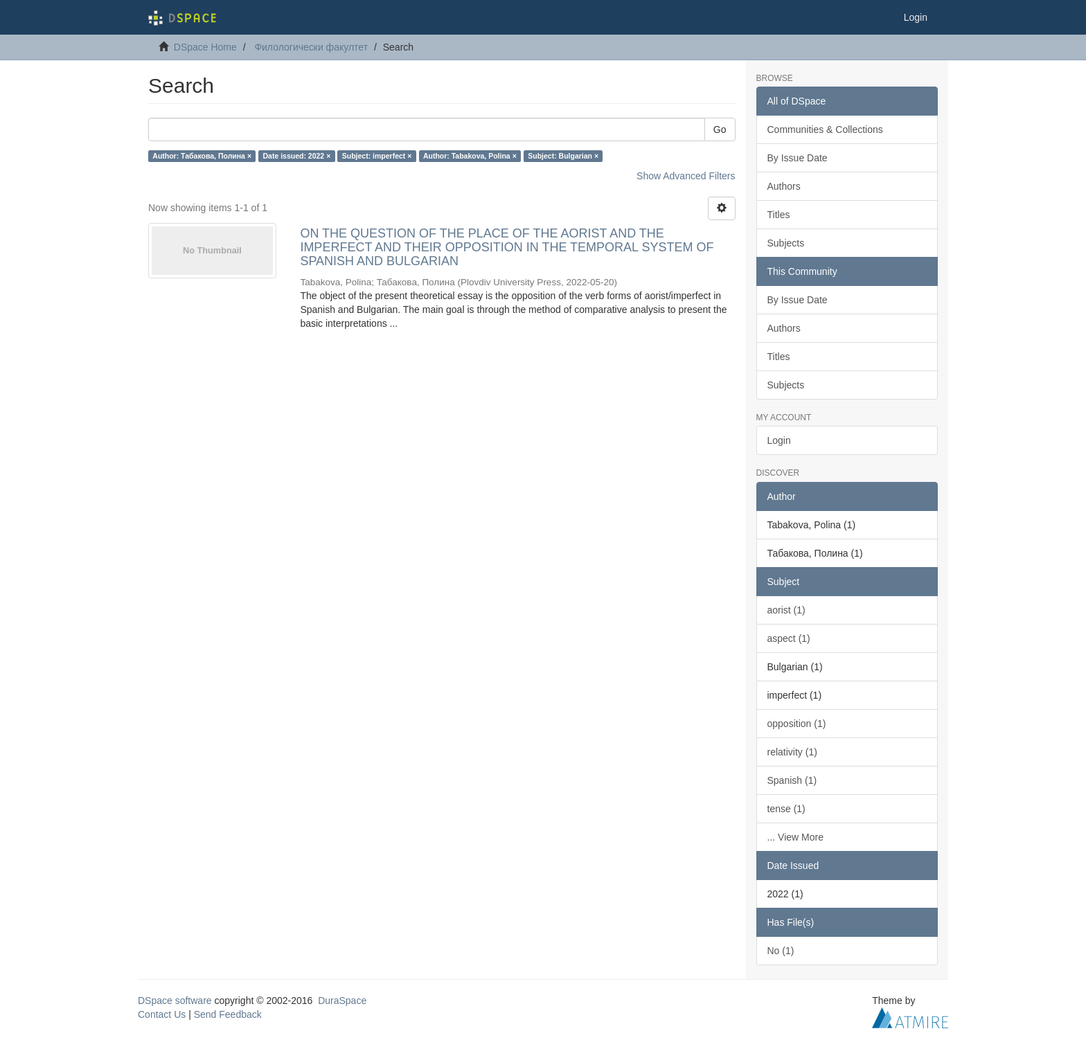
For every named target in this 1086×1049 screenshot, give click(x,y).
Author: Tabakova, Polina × (470, 156)
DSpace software (175, 1000)
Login (779, 440)
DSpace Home (205, 47)
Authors (784, 186)
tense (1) (786, 808)
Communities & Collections (825, 129)
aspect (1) (788, 638)
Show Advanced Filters (686, 175)
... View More (795, 837)
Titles (778, 214)
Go (720, 129)
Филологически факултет (311, 47)
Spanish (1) (792, 780)
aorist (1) (786, 610)
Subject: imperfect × (377, 156)
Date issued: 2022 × (297, 156)
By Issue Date (797, 157)
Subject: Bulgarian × (563, 156)
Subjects (786, 243)
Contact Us (162, 1014)
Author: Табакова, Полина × (201, 156)
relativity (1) (792, 751)
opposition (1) (796, 723)
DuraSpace (342, 1000)
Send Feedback (228, 1014)
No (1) (780, 950)
